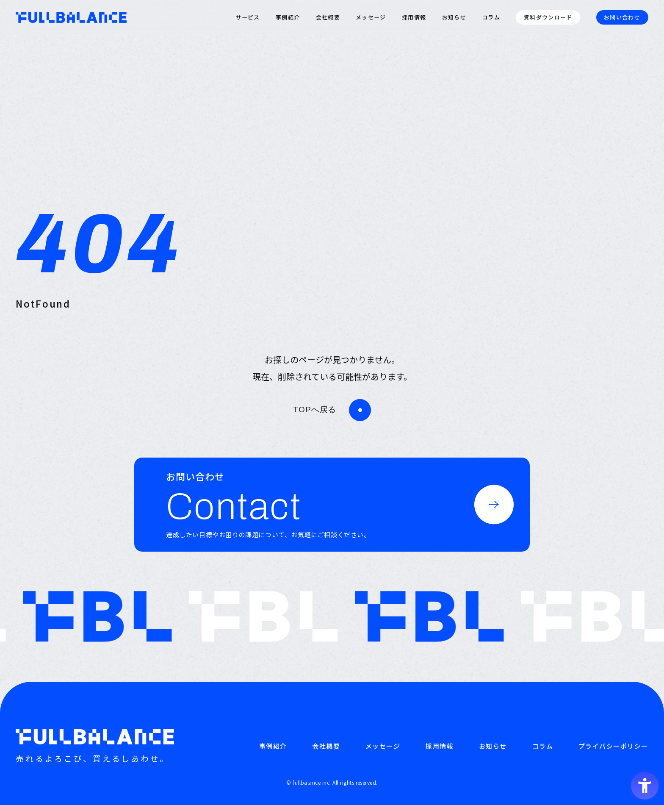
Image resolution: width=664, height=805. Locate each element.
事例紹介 (288, 17)
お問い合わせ (622, 17)
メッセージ (371, 17)
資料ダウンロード (548, 17)
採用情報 (414, 17)
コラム (491, 17)
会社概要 (328, 17)
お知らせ (454, 17)
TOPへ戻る (314, 409)
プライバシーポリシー (613, 745)
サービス (247, 17)
